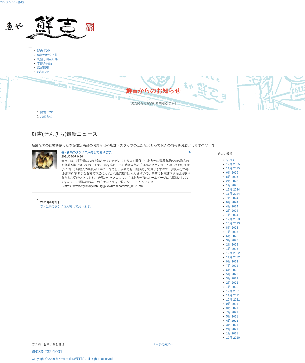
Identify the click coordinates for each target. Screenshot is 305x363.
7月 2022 (232, 265)
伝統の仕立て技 (47, 55)
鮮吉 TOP (43, 50)
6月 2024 (232, 202)
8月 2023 (232, 227)
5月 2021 (232, 316)
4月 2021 (232, 320)
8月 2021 (232, 308)
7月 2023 (232, 231)
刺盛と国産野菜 (47, 59)
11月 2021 (233, 295)
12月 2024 (233, 189)
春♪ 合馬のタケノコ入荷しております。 (87, 152)
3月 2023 (232, 240)
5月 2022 (232, 274)
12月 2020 (233, 337)
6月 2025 (232, 172)
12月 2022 (233, 253)
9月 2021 (232, 303)
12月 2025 (233, 164)
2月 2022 (232, 282)
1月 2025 (232, 185)
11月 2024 (233, 193)
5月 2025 (232, 176)
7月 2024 (232, 198)
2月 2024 (232, 210)
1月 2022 (232, 286)
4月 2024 (232, 206)
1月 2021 (232, 333)
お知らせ (43, 71)
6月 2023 (232, 236)
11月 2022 (233, 257)
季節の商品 (44, 63)
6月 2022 (232, 270)
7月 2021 (232, 312)
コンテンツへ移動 (12, 2)
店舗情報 (43, 67)
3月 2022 (232, 278)
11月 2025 (233, 168)
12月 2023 (233, 219)
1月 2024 (232, 215)
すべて (230, 159)
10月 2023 (233, 223)
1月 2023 (232, 248)
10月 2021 (233, 299)
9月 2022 (232, 261)
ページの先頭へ (162, 344)
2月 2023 (232, 244)
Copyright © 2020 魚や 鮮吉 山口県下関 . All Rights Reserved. (72, 358)
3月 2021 (232, 325)
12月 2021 (233, 291)
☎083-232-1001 (47, 351)
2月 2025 (232, 181)
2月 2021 (232, 329)
